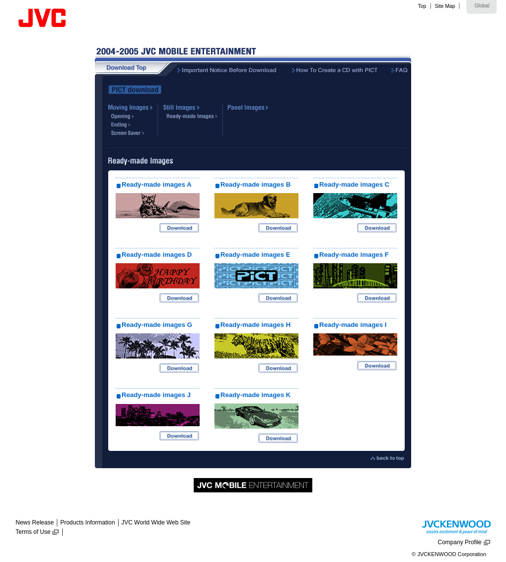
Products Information (87, 522)
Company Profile (460, 542)
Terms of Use (33, 531)
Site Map (445, 6)
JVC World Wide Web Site (156, 522)
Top (422, 6)
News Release (35, 522)
